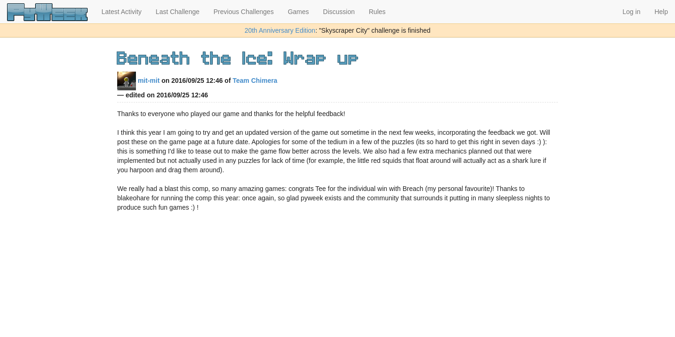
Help (661, 11)
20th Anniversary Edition (280, 30)
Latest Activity (122, 11)
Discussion (339, 11)
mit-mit (138, 80)
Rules (377, 11)
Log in (631, 11)
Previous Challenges (244, 11)
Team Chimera (254, 80)
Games (298, 11)
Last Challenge (177, 11)
